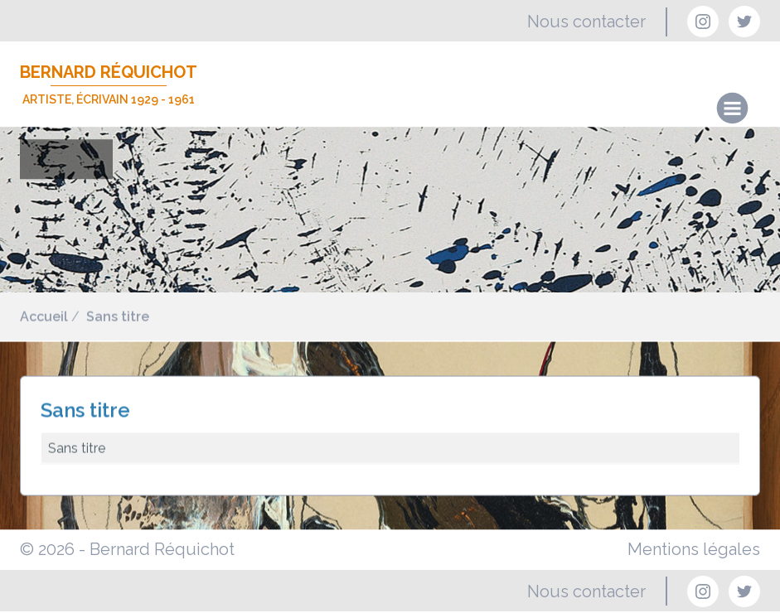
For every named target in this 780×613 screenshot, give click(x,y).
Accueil (44, 318)
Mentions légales (693, 549)
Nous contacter (586, 21)
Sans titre (117, 318)
